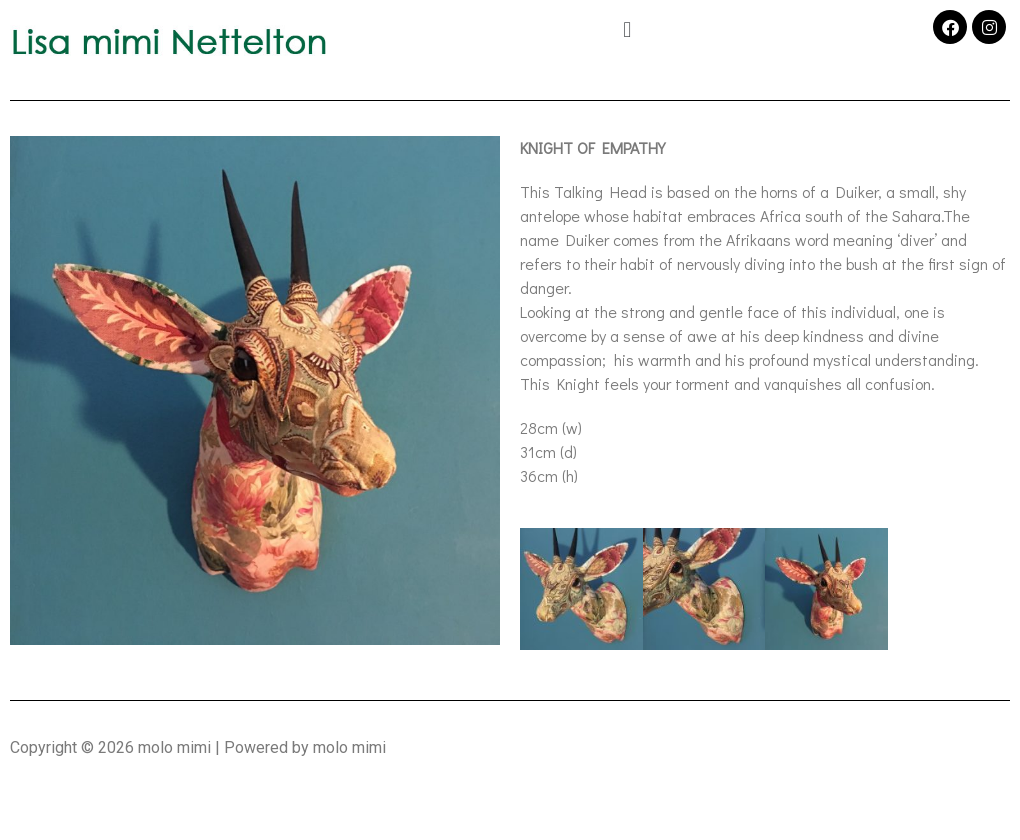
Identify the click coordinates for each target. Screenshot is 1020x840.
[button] (626, 29)
